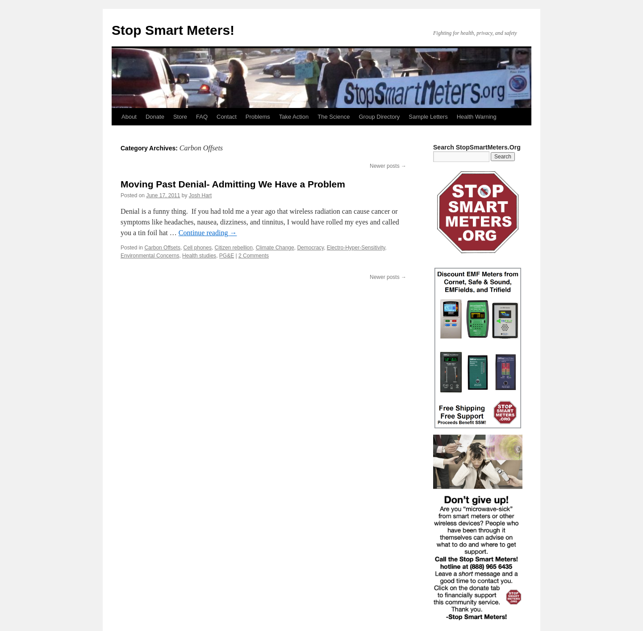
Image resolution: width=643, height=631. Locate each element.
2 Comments (253, 256)
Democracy (310, 248)
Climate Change (275, 248)
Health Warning (477, 116)
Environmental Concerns (150, 256)
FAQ (202, 116)
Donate (155, 116)
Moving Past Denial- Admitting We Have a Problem (233, 184)
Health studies (199, 256)
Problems (258, 116)
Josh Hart (200, 195)
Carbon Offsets (162, 248)
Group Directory (379, 116)
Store (180, 116)
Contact (227, 116)
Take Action (294, 116)
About (129, 116)
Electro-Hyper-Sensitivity (356, 248)
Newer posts (388, 166)
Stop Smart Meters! (173, 30)
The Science (333, 116)
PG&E (226, 256)
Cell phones (198, 248)
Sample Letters (428, 116)
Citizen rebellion (234, 248)
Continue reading (208, 233)
